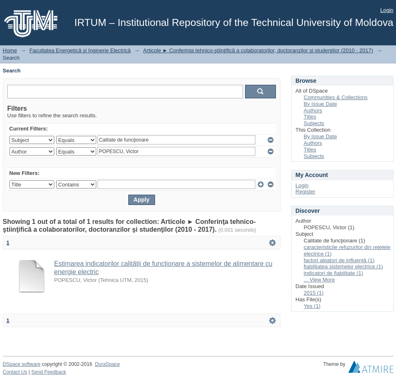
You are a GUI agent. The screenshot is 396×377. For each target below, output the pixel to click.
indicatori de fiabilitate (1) (334, 273)
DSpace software (22, 364)
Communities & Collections (336, 97)
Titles (310, 117)
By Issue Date (320, 104)
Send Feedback (48, 372)
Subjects (314, 123)
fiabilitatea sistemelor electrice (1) (343, 266)
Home (10, 50)
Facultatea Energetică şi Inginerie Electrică (79, 50)
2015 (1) (314, 293)
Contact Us (15, 372)
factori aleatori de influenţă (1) (339, 260)
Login (387, 10)
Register (305, 191)
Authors (313, 110)
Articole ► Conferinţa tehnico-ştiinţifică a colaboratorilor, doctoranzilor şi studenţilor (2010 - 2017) (258, 50)
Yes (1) (312, 306)
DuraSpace (107, 364)
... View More (319, 280)
